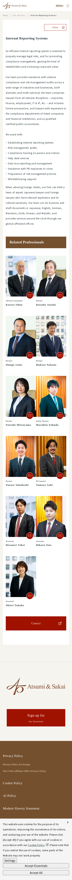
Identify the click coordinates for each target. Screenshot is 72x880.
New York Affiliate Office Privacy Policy (24, 771)
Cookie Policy (12, 783)
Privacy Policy (13, 756)
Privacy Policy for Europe (16, 764)
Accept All (36, 873)
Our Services (19, 15)
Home (5, 15)
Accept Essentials (36, 866)
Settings (9, 860)
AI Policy (9, 796)
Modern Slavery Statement (21, 808)
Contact (36, 623)
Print (55, 27)
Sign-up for (36, 719)
